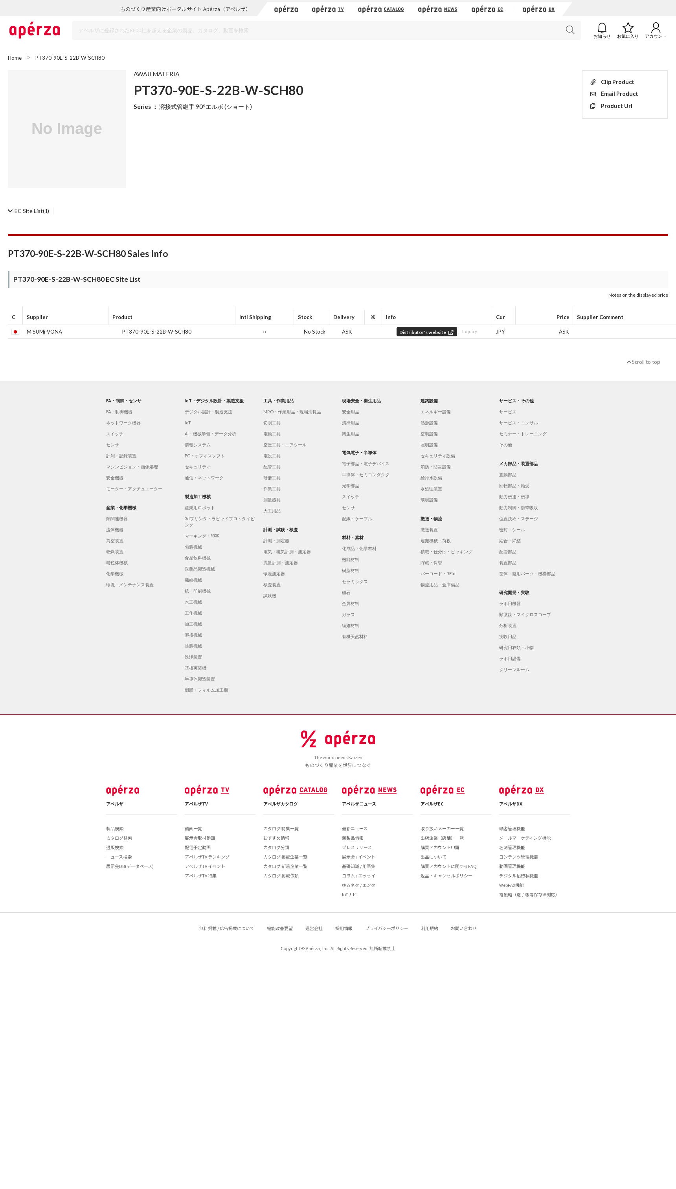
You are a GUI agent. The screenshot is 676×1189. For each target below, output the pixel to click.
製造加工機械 (198, 496)
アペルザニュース (359, 803)
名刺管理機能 (512, 847)
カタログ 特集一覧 (281, 828)
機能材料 (350, 559)
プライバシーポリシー (386, 928)
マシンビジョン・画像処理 (132, 466)
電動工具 (272, 433)
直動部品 (507, 474)
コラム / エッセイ (358, 875)
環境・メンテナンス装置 (130, 584)
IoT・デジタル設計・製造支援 (214, 400)
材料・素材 (353, 537)
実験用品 (507, 636)
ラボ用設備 (510, 658)
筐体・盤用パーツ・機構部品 (527, 573)
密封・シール (512, 529)
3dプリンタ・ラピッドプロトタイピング (220, 521)
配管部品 (507, 551)
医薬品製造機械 (200, 568)
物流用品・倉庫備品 (440, 584)
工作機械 (193, 612)
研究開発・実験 (514, 592)
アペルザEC (432, 803)
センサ (112, 444)
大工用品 (272, 510)
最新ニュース (354, 828)
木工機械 (193, 601)
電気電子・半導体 (359, 452)
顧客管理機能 (512, 828)
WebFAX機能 (511, 885)
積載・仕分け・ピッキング (446, 551)
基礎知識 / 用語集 (358, 866)
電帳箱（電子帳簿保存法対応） (529, 894)
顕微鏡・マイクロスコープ (525, 614)
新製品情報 (353, 838)
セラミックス (355, 581)
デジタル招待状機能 (518, 875)
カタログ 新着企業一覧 (285, 866)
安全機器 (114, 477)
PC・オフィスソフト (205, 455)
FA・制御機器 (119, 411)
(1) (28, 210)
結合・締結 (510, 540)
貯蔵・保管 (431, 562)
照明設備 (429, 444)
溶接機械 (193, 634)
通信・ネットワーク (204, 477)
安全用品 (350, 411)
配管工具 (272, 466)
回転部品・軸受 (514, 485)
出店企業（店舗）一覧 (442, 838)
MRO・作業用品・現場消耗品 (292, 411)
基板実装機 (195, 667)
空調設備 (429, 433)
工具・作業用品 (278, 400)
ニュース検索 (119, 856)
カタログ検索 (119, 838)
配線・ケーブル (357, 518)
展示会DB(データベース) (130, 866)
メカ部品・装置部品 (518, 463)
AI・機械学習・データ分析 (210, 433)
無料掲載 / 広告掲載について (226, 928)
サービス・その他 (516, 400)
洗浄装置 (193, 656)
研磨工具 (272, 477)
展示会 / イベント (358, 856)
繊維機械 (193, 579)
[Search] (326, 30)
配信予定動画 (198, 847)
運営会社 (314, 928)
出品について (433, 856)
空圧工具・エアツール (285, 444)
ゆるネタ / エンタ (358, 885)
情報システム (198, 444)
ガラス (348, 614)
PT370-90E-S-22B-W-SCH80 (156, 331)
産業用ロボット (200, 507)
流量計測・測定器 (280, 562)
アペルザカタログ (280, 803)
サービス (507, 411)
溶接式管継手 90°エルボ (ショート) (205, 106)
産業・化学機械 (121, 507)
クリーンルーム (514, 669)
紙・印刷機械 (198, 590)
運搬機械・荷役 (436, 540)
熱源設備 (429, 422)
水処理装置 (431, 488)
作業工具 (272, 488)
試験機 (269, 595)
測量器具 (272, 499)
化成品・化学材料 (359, 548)
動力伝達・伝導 (514, 496)
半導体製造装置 (200, 678)
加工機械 (193, 623)
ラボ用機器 (510, 603)
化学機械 (114, 573)
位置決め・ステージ (518, 518)
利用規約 (429, 928)
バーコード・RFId (438, 573)
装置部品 (507, 562)
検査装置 (272, 584)
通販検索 (114, 847)
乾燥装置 (114, 551)
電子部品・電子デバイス (365, 463)
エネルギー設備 (436, 411)
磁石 (346, 592)
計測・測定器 (276, 540)
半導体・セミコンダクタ (365, 474)
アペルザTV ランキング (207, 856)
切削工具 (272, 422)
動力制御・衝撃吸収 (518, 507)
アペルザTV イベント (205, 866)
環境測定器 (274, 573)
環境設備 (429, 499)
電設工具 (272, 455)
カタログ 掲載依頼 (281, 875)
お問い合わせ (464, 928)
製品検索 (114, 828)
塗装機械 (193, 645)
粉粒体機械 (117, 562)
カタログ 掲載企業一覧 (285, 856)
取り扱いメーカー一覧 (442, 828)
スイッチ (114, 433)
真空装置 (114, 540)
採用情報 (344, 928)
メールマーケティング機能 (525, 838)
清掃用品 (350, 422)
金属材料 (350, 603)
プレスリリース (357, 847)
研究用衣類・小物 (516, 647)
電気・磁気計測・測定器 (287, 551)
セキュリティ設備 (438, 455)
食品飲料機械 (198, 557)
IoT (188, 422)
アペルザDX (510, 803)
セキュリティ (198, 466)
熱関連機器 (117, 518)
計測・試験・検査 (280, 529)
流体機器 (114, 529)
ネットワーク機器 (123, 422)
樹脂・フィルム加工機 (206, 689)
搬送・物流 (431, 518)
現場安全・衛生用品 (361, 400)
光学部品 (350, 485)
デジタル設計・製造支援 (208, 411)
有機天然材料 (355, 636)
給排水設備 (431, 477)
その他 (505, 444)
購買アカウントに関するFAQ (449, 866)
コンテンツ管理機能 (518, 856)
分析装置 (507, 625)
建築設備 (429, 400)
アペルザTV (196, 803)
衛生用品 (350, 433)
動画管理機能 (512, 866)
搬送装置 (429, 529)
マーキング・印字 (202, 535)
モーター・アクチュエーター (134, 488)
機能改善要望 (280, 928)
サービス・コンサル (518, 422)
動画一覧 (193, 828)
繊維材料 (350, 625)
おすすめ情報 (276, 838)
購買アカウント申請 (440, 847)
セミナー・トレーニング (523, 433)
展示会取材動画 (200, 838)
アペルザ (114, 803)
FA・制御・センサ (123, 400)
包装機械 (193, 546)
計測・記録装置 (121, 455)
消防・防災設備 (436, 466)
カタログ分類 (276, 847)
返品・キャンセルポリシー (446, 875)
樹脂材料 (350, 570)
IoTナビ (349, 894)
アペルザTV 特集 (201, 875)
